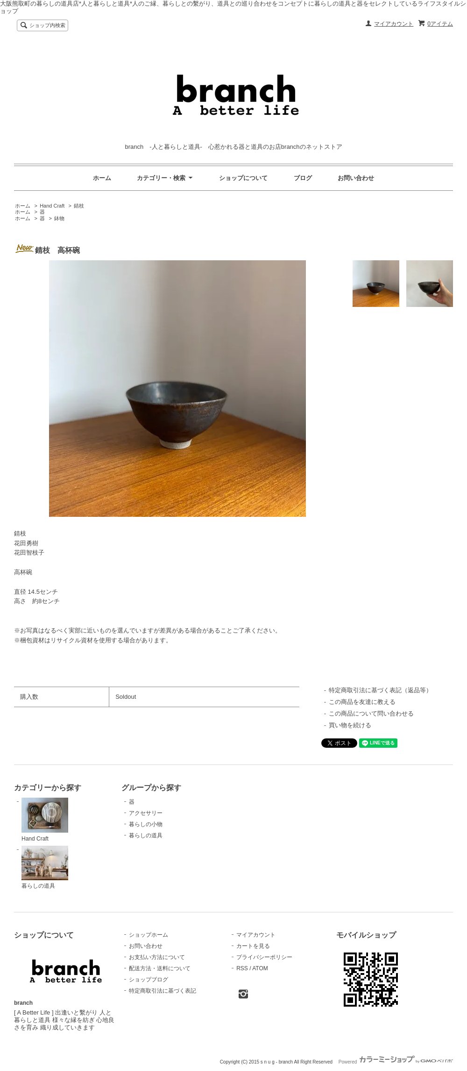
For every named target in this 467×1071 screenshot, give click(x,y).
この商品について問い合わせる (371, 713)
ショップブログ (148, 979)
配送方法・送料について (160, 968)
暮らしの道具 (44, 868)
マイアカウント (393, 24)
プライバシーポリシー (264, 957)
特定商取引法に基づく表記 (162, 991)
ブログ (303, 177)
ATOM (260, 968)
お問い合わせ (356, 177)
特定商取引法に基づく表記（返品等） (380, 690)
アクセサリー (146, 813)
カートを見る (253, 946)
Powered (396, 1061)
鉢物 (59, 218)
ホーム (102, 177)
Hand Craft (52, 206)
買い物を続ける (350, 725)
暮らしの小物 (146, 824)
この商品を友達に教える (362, 701)
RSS (242, 968)
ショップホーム (148, 935)
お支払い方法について (157, 957)
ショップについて (243, 177)
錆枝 (79, 206)
